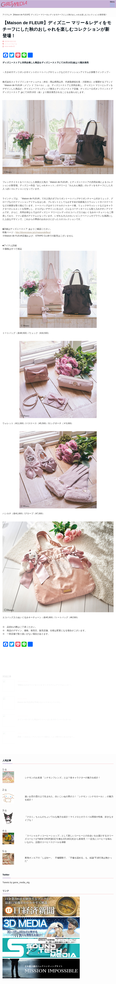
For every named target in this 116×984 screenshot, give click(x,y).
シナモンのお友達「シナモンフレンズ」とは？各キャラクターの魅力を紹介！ (62, 777)
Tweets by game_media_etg (16, 882)
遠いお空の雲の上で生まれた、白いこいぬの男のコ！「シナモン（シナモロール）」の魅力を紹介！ (69, 798)
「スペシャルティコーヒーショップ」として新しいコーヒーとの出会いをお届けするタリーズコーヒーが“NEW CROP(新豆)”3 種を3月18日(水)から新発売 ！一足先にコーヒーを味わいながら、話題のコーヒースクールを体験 (69, 838)
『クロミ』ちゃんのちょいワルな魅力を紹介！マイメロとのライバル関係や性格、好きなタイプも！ (69, 818)
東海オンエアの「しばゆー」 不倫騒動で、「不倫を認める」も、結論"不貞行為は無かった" (68, 859)
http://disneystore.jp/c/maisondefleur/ (33, 232)
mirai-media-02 (9, 46)
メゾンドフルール (11, 44)
